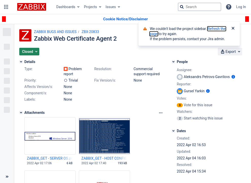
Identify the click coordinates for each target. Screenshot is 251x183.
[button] (6, 7)
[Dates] (173, 131)
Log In (241, 7)
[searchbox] (199, 7)
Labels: (29, 99)
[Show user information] (233, 77)
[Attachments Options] (160, 113)
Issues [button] (110, 7)
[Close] (233, 28)
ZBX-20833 (90, 32)
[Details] (21, 62)
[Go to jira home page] (32, 7)
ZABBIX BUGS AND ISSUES (55, 32)
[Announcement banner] (125, 19)
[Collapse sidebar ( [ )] (7, 176)
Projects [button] (90, 7)
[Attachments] (21, 112)
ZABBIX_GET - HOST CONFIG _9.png (104, 158)
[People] (173, 62)
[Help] (229, 7)
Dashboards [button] (65, 7)
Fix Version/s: (105, 80)
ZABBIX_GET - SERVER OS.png (50, 158)
